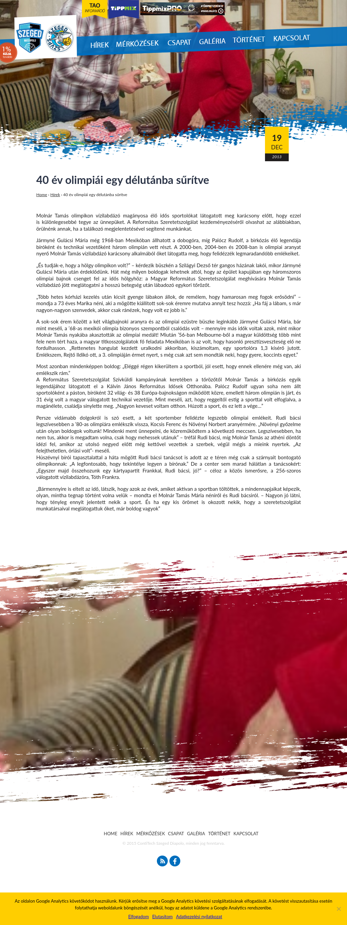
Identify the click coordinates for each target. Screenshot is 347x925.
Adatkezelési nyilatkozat (199, 916)
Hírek (55, 194)
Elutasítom (162, 916)
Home (41, 194)
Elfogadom (138, 916)
